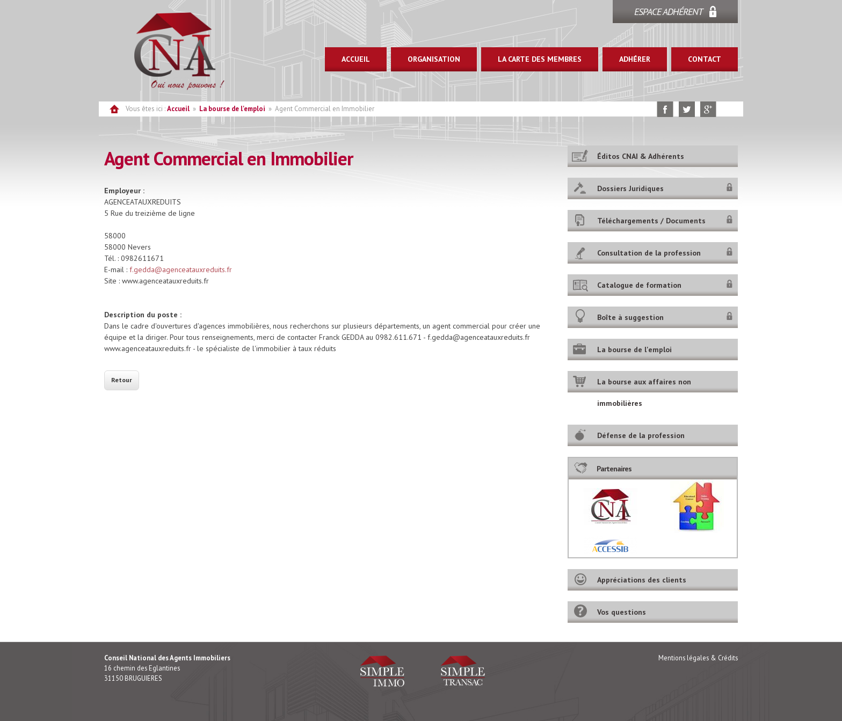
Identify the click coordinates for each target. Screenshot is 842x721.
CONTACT (704, 59)
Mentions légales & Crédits (698, 657)
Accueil (178, 108)
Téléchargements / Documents (651, 220)
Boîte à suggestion (630, 317)
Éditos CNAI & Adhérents (640, 156)
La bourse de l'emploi (232, 108)
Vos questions (621, 612)
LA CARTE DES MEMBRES (540, 59)
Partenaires (614, 469)
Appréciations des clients (641, 580)
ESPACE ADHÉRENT (668, 11)
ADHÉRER (634, 59)
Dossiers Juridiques (630, 188)
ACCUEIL (356, 59)
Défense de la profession (641, 435)
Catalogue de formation (639, 285)
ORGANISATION (434, 59)
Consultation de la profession (649, 253)
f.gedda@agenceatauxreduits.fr (180, 269)
